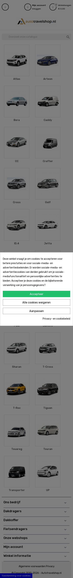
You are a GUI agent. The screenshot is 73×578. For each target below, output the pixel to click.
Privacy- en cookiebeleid (56, 318)
